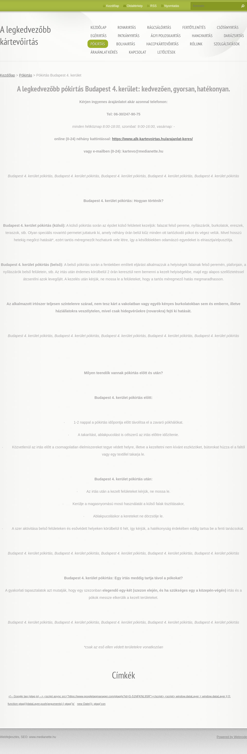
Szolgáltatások (227, 43)
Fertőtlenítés (194, 27)
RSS (153, 6)
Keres (242, 6)
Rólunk (196, 43)
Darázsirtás (234, 35)
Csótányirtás (228, 27)
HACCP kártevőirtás (162, 43)
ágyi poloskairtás (166, 35)
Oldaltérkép (135, 6)
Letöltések (166, 52)
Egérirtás (99, 35)
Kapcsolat (137, 52)
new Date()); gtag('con (91, 703)
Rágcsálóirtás (159, 27)
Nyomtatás (171, 6)
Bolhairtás (125, 43)
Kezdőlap (98, 27)
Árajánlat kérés (104, 52)
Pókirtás (98, 43)
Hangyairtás (202, 35)
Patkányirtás (128, 35)
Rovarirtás (127, 27)
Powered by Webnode (232, 737)
